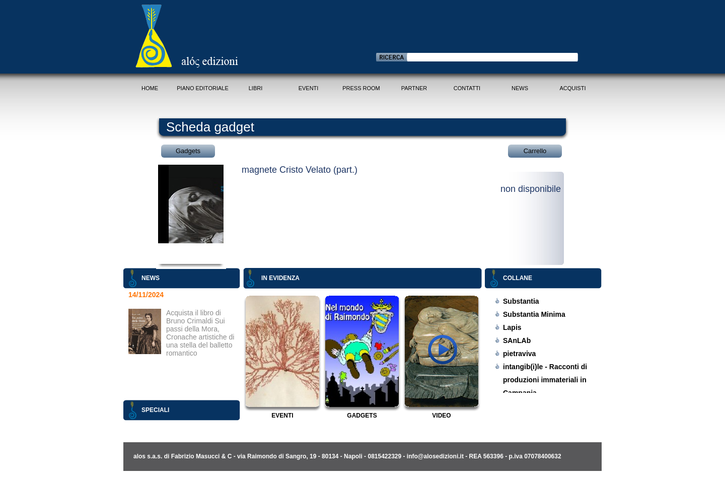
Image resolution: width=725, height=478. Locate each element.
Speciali (155, 410)
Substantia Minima (534, 314)
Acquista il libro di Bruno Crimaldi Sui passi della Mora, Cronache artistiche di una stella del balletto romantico (200, 333)
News (520, 88)
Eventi (309, 88)
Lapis (512, 327)
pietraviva (519, 354)
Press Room (361, 88)
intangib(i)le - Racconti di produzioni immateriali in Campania (545, 380)
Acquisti (573, 88)
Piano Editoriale (203, 88)
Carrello (535, 151)
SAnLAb (517, 340)
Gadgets (188, 151)
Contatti (467, 88)
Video (441, 415)
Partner (414, 88)
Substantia (521, 301)
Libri (256, 88)
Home (149, 88)
